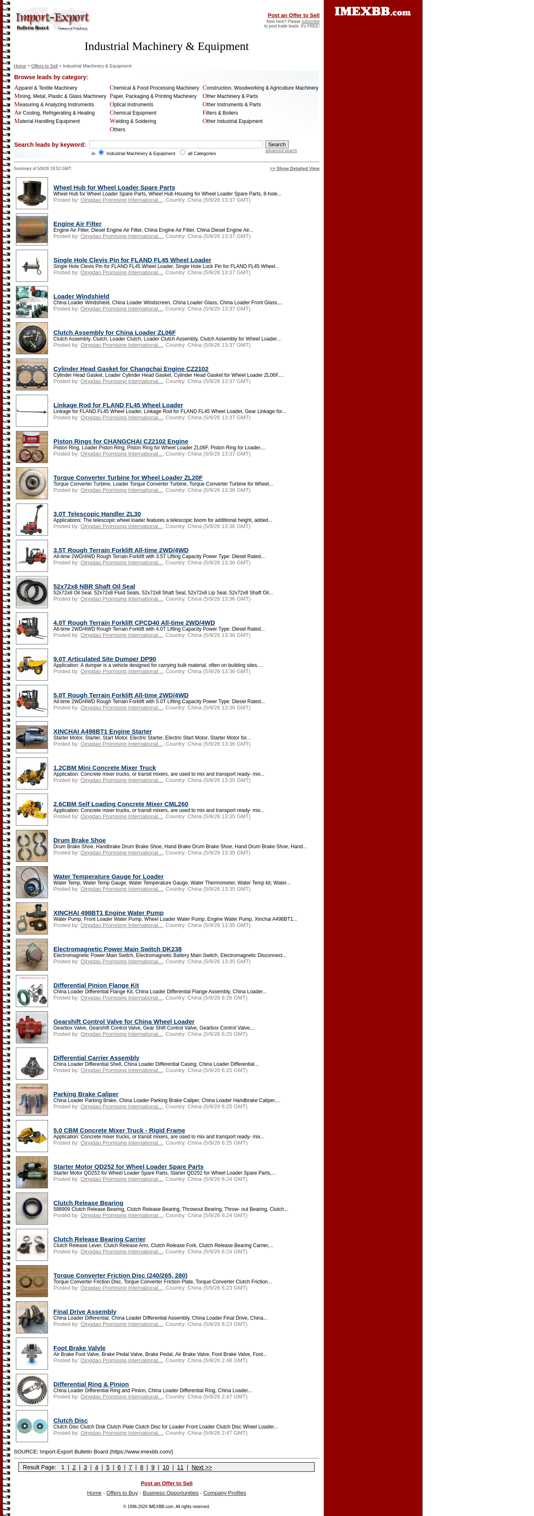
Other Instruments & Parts (231, 105)
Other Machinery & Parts (230, 96)
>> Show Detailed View (295, 168)
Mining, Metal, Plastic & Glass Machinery (60, 96)
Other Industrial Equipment (232, 121)
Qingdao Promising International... (122, 200)
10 (166, 1467)
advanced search (281, 150)
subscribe (311, 21)
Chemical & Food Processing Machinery (154, 88)
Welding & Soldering (133, 121)
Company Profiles (225, 1493)
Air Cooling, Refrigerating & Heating (54, 113)
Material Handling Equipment (47, 121)
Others (118, 130)
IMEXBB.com (161, 1506)
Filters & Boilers (220, 113)
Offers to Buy (122, 1493)
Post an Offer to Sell (294, 15)
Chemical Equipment (133, 113)
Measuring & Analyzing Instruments (54, 105)
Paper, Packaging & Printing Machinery (153, 96)
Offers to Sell (44, 65)
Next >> (201, 1467)
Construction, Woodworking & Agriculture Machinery (260, 88)
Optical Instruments (132, 105)
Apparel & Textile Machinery (45, 88)
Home (20, 65)
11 (180, 1467)
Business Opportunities (171, 1493)
